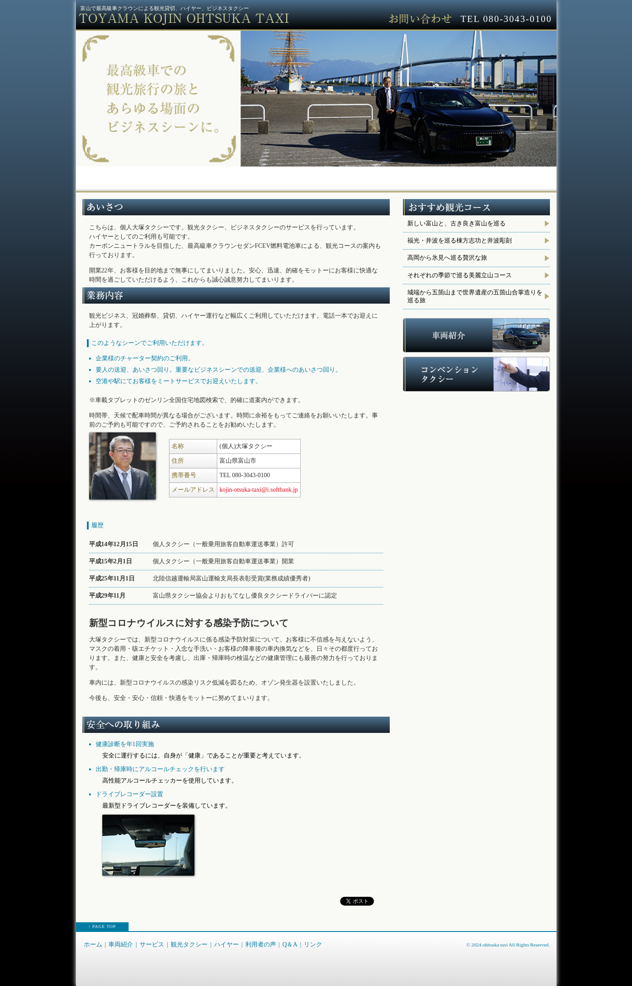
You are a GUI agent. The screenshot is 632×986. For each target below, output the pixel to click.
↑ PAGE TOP (102, 926)
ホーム (106, 176)
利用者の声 (406, 176)
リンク (526, 176)
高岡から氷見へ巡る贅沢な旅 (447, 257)
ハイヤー (346, 176)
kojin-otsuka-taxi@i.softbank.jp (258, 489)
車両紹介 (165, 176)
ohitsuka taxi (494, 944)
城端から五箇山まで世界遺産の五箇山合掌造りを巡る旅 (474, 296)
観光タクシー (286, 176)
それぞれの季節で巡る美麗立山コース (459, 275)
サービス (225, 176)
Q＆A (466, 176)
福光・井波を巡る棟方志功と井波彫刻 (459, 240)
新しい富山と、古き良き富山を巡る (456, 223)
